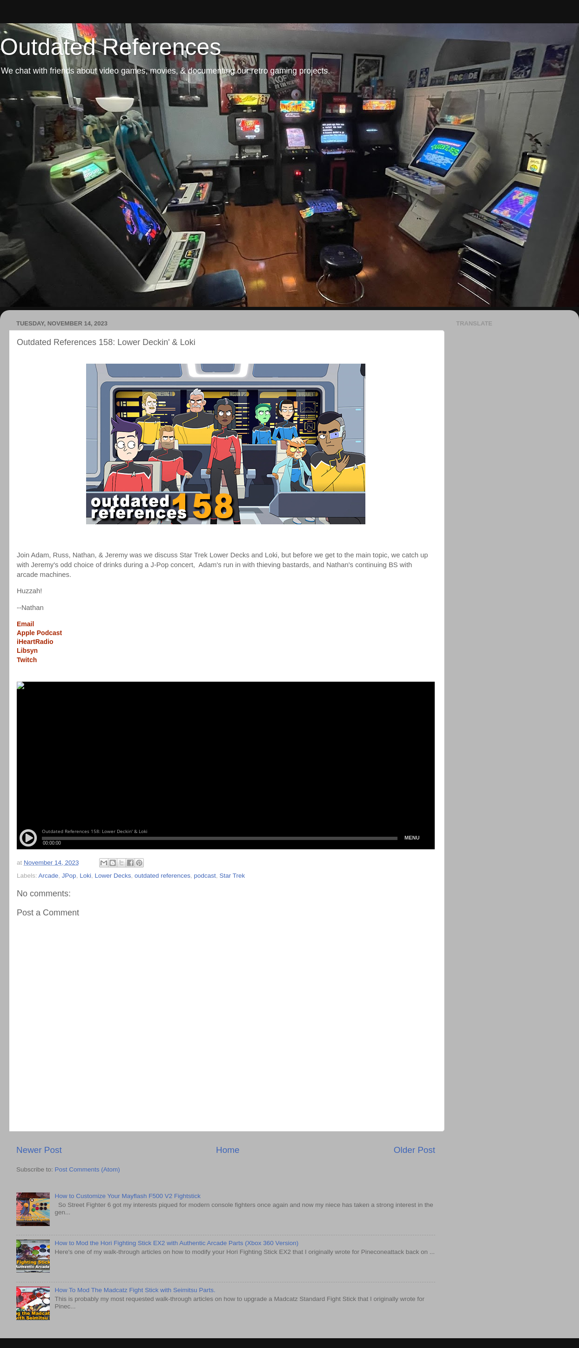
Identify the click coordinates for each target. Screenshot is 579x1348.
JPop (69, 875)
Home (227, 1150)
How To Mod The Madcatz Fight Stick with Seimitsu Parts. (134, 1290)
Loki (85, 875)
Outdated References (110, 47)
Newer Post (39, 1150)
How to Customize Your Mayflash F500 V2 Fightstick (127, 1195)
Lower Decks (112, 875)
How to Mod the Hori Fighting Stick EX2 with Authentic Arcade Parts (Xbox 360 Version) (176, 1243)
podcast (205, 875)
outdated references (162, 875)
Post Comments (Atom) (87, 1169)
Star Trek (232, 875)
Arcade (49, 875)
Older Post (414, 1150)
